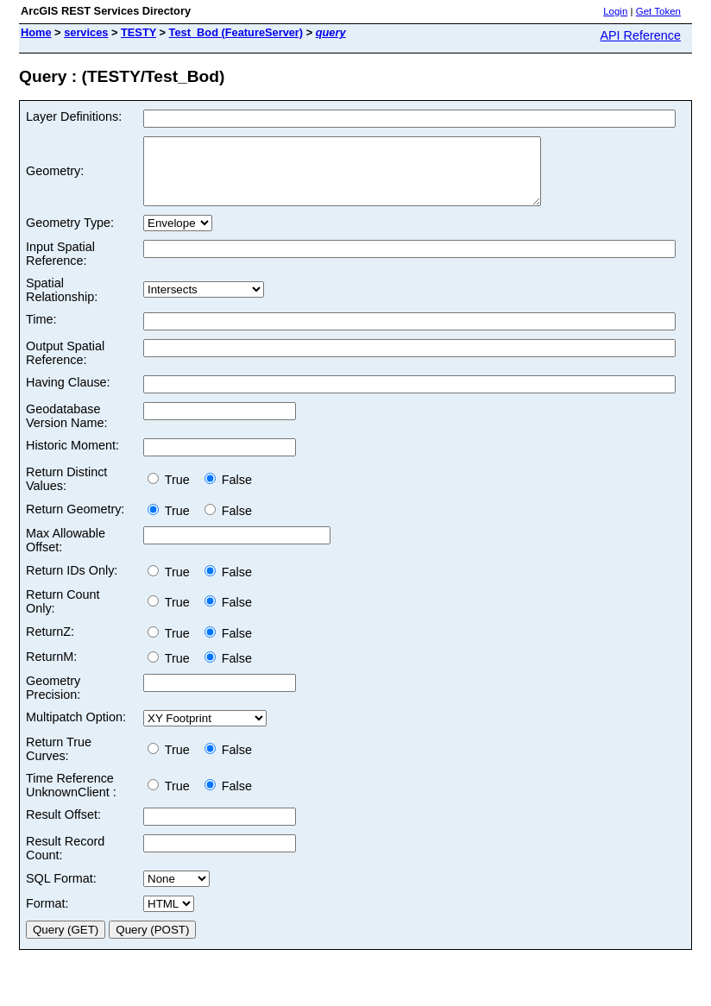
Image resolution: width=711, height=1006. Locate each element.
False (228, 493)
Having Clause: (68, 395)
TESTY (138, 32)
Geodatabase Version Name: (66, 429)
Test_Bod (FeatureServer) (236, 32)
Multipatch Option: (76, 730)
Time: (41, 332)
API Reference (640, 35)
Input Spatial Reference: (60, 266)
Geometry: (55, 178)
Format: (47, 916)
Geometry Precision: (53, 700)
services (86, 32)
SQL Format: (61, 891)
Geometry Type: (70, 235)
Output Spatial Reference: (65, 366)
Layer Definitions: (74, 116)
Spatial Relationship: (62, 303)
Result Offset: (63, 827)
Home (36, 32)
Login (615, 11)
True (172, 493)
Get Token (658, 11)
